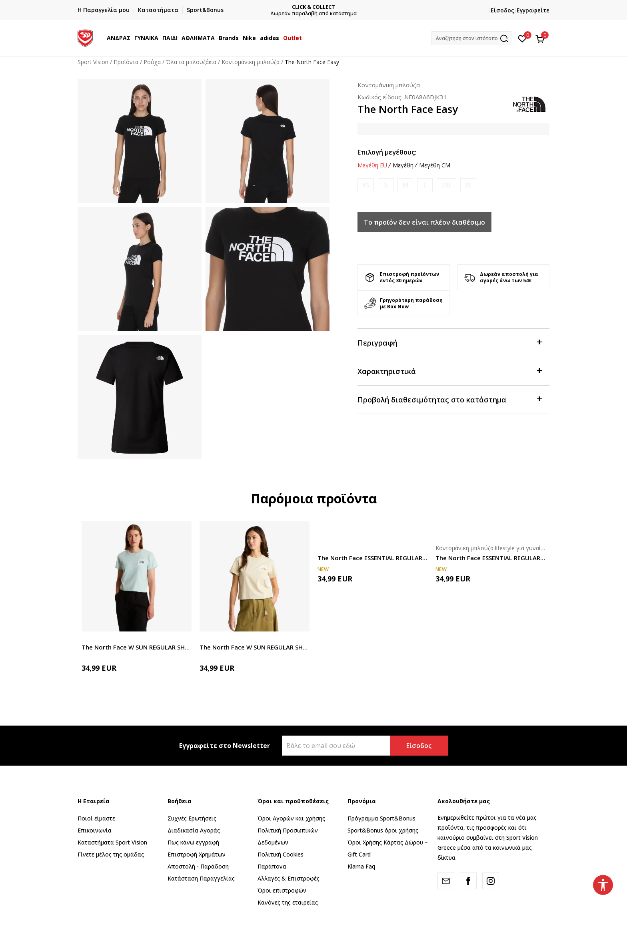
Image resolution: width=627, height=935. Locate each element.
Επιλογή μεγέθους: (386, 152)
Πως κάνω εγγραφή (193, 842)
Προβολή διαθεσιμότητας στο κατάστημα (449, 399)
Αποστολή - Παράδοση (198, 866)
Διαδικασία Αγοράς (194, 830)
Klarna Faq (361, 866)
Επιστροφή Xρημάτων (197, 854)
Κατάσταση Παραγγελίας (201, 878)
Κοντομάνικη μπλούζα (251, 62)
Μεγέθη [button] (403, 165)
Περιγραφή (449, 342)
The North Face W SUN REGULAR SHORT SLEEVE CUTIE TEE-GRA (137, 647)
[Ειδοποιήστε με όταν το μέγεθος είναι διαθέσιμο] (365, 185)
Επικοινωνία (95, 830)
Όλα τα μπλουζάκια (191, 62)
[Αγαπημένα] (522, 38)
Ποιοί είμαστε (96, 818)
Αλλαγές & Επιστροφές (288, 878)
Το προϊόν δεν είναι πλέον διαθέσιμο (424, 222)
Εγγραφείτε (533, 10)
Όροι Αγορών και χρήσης (291, 818)
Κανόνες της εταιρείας (288, 902)
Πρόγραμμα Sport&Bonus (381, 818)
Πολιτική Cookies (281, 854)
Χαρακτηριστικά (449, 370)
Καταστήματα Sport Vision (112, 842)
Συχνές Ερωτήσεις (192, 818)
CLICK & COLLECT (314, 7)
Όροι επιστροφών (282, 890)
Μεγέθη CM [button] (434, 165)
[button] (471, 38)
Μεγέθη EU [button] (372, 165)
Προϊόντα (126, 62)
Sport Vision (93, 62)
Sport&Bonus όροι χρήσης (382, 830)
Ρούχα (152, 62)
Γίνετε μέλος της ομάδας (111, 854)
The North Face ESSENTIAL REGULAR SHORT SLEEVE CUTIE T (372, 558)
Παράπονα (272, 866)
